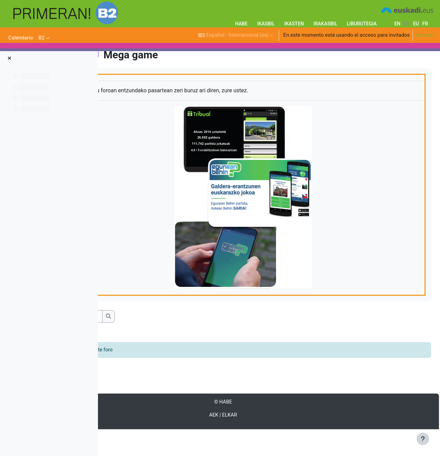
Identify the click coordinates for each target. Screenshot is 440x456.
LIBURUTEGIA (362, 23)
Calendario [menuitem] (20, 38)
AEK (254, 442)
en (397, 23)
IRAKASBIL (325, 23)
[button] (235, 35)
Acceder (425, 35)
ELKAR (270, 442)
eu (416, 23)
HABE (241, 23)
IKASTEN (294, 23)
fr (425, 23)
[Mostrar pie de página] (423, 439)
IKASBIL (266, 23)
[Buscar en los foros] (160, 342)
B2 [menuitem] (41, 38)
